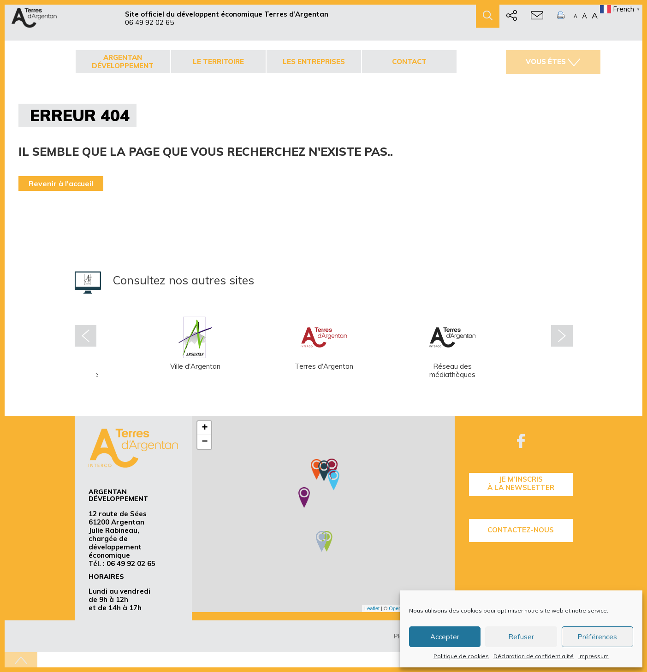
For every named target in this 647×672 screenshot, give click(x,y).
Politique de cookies (461, 656)
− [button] (205, 442)
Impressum (593, 656)
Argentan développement (123, 61)
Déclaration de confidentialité (533, 656)
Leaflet (372, 608)
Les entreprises (314, 61)
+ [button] (205, 428)
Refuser (521, 636)
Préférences (597, 636)
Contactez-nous (520, 529)
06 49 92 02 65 (149, 22)
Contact (409, 61)
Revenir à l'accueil (61, 183)
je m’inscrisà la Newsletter (520, 483)
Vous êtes (553, 61)
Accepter (444, 636)
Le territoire (218, 61)
